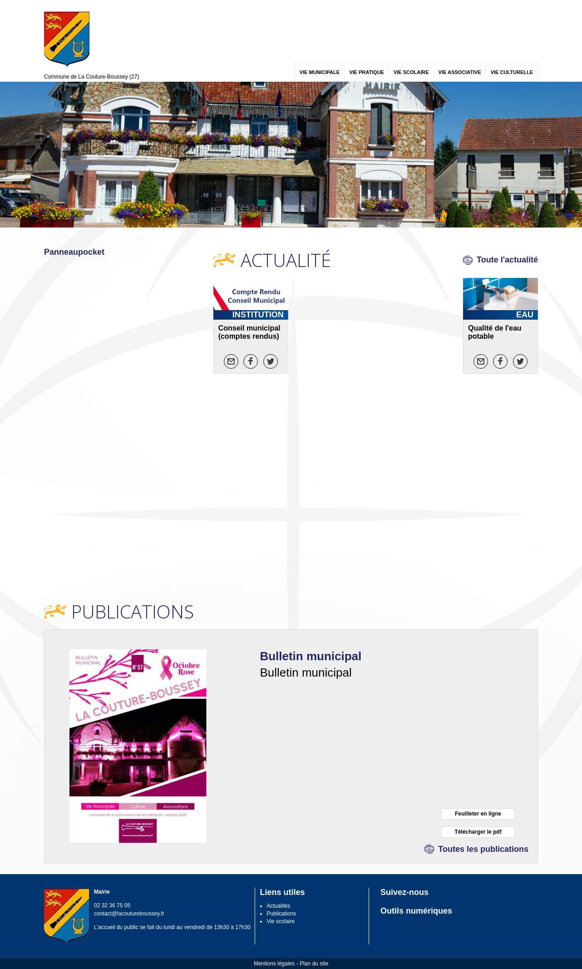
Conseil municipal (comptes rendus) (249, 332)
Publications (281, 913)
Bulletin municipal (310, 656)
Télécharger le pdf (477, 832)
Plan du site (314, 963)
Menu (49, 5)
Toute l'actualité (507, 259)
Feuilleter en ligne (478, 814)
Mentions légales (274, 963)
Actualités (278, 906)
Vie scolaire (280, 921)
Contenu (65, 5)
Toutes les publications (483, 849)
